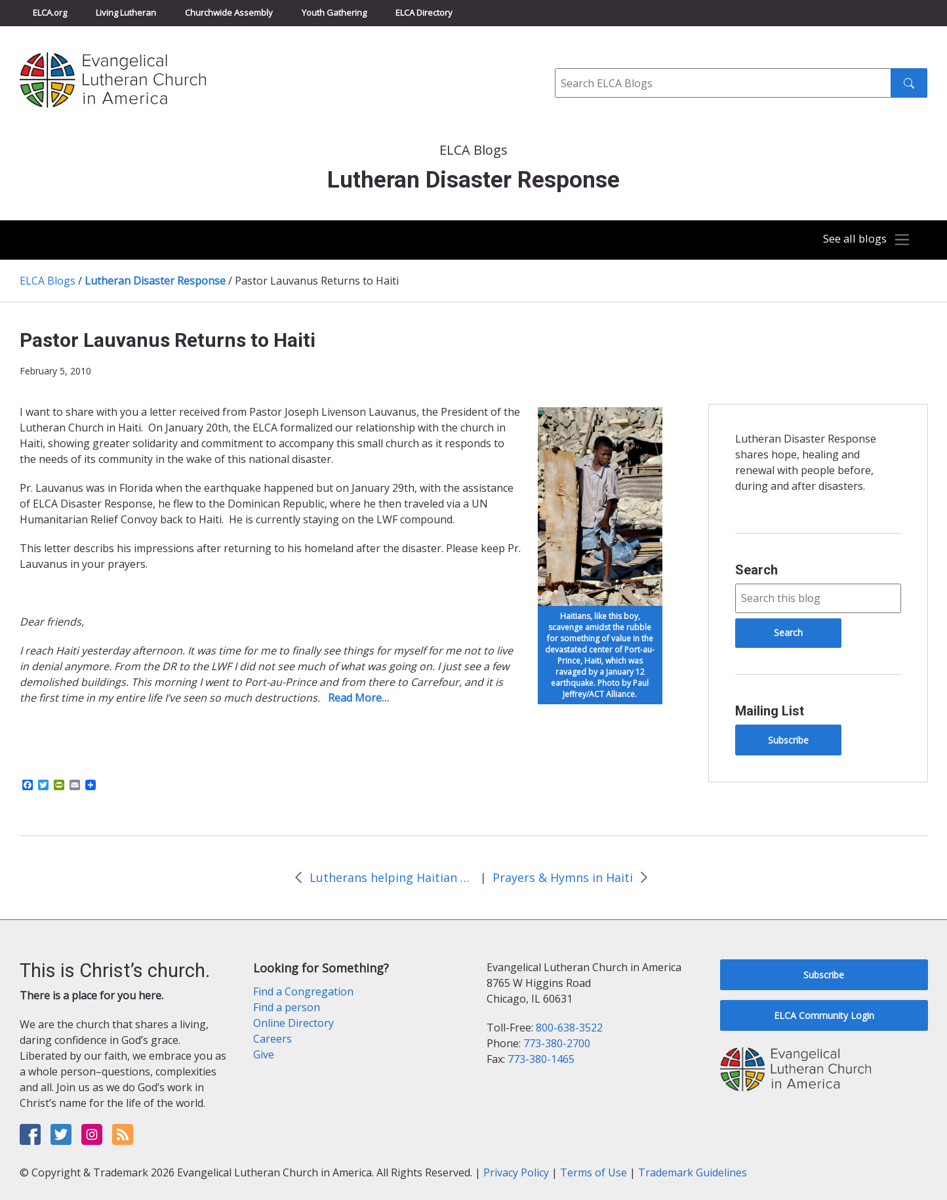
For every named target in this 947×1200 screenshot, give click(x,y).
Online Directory (293, 1023)
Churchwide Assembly (229, 12)
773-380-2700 (556, 1043)
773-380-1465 (541, 1059)
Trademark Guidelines (692, 1172)
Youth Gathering (334, 12)
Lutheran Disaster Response (155, 280)
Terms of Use (593, 1172)
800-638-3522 (569, 1027)
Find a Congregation (303, 991)
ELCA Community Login (824, 1015)
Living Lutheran (126, 12)
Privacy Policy (516, 1172)
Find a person (286, 1007)
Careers (272, 1038)
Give (263, 1054)
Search (756, 570)
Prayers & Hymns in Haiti (563, 877)
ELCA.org (50, 12)
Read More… (358, 697)
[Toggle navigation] (863, 240)
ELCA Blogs (47, 280)
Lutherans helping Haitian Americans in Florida (392, 877)
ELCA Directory (424, 12)
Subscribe (788, 740)
